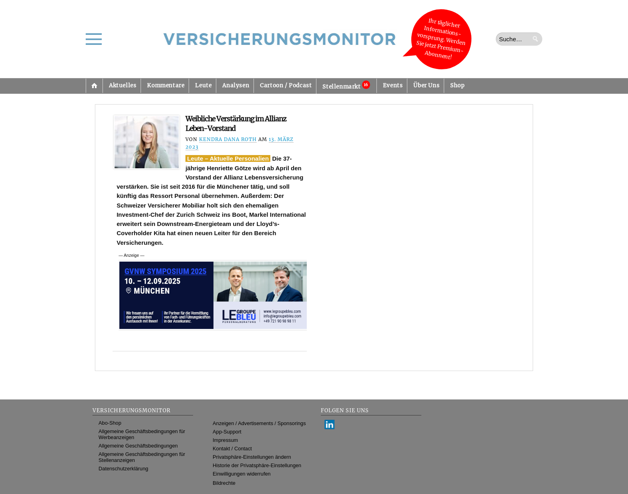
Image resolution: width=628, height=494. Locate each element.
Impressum (225, 440)
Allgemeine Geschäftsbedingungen (138, 446)
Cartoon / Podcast (286, 85)
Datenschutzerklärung (123, 469)
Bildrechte (224, 483)
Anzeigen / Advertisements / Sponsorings (259, 423)
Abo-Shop (110, 423)
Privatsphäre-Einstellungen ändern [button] (252, 457)
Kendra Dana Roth (228, 139)
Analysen (235, 85)
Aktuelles (122, 85)
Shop (457, 85)
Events (393, 85)
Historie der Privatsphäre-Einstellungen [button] (257, 465)
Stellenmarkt (346, 85)
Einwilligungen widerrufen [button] (242, 474)
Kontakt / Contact (232, 449)
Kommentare (165, 85)
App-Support (227, 432)
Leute (203, 85)
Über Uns (426, 85)
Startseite (94, 86)
